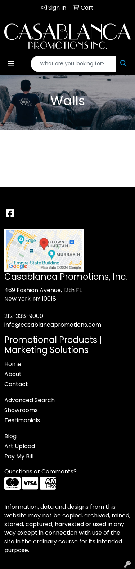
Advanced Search (29, 400)
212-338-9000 (23, 316)
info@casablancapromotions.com (52, 325)
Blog (10, 436)
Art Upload (19, 446)
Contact (16, 384)
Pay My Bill (18, 456)
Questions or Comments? (40, 471)
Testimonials (22, 420)
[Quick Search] (73, 64)
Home (12, 364)
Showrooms (21, 410)
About (13, 374)
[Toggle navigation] (11, 64)
